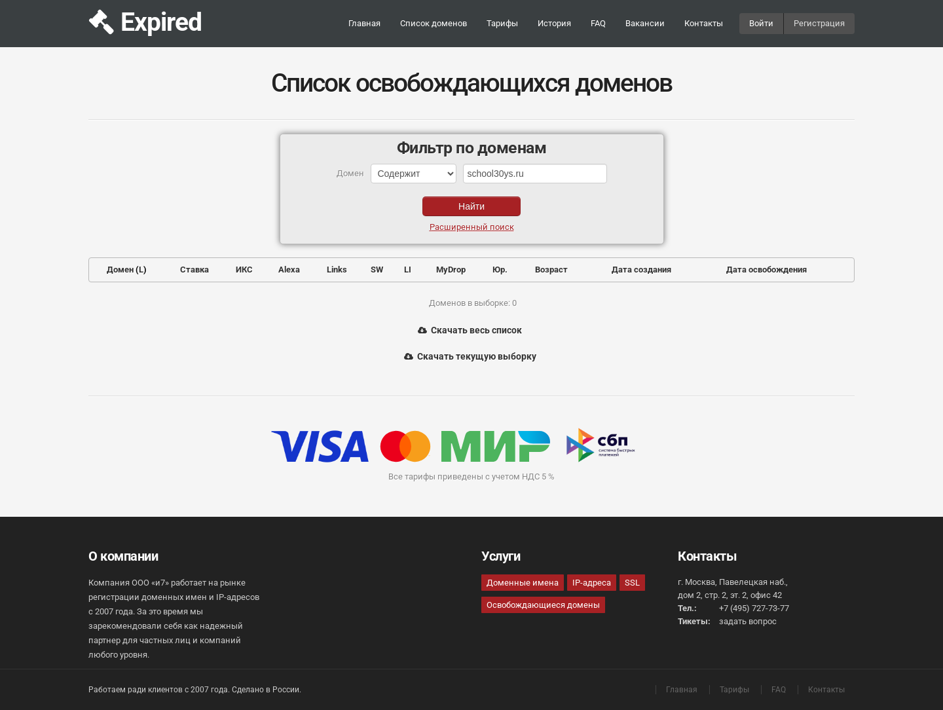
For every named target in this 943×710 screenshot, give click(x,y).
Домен (120, 269)
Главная (364, 23)
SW (377, 269)
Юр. (500, 269)
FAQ (598, 23)
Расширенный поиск (472, 227)
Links (337, 269)
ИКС (244, 269)
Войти (761, 23)
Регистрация (819, 23)
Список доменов (433, 23)
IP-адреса (591, 583)
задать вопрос (748, 621)
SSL (632, 583)
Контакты (703, 23)
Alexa (289, 269)
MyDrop (451, 269)
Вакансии (645, 23)
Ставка (194, 269)
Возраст (551, 269)
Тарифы (502, 23)
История (554, 23)
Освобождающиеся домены (543, 605)
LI (407, 269)
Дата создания (641, 269)
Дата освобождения (766, 269)
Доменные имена (523, 583)
